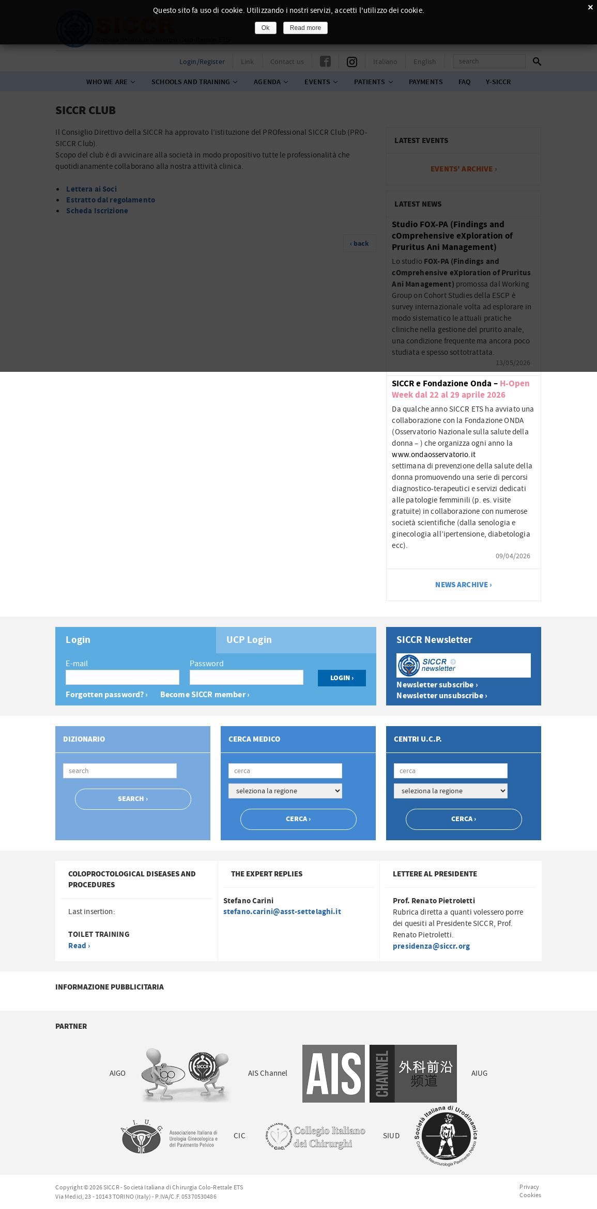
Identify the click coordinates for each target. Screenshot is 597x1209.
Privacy (529, 1187)
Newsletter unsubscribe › (441, 695)
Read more (306, 28)
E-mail (77, 663)
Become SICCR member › (205, 694)
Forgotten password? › (107, 694)
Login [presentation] (78, 640)
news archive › (463, 584)
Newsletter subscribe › (437, 685)
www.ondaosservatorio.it (433, 455)
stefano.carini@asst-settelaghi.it (282, 911)
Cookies (530, 1195)
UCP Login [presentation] (249, 640)
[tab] (135, 640)
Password (207, 663)
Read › (79, 945)
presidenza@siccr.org (431, 946)
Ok (266, 28)
